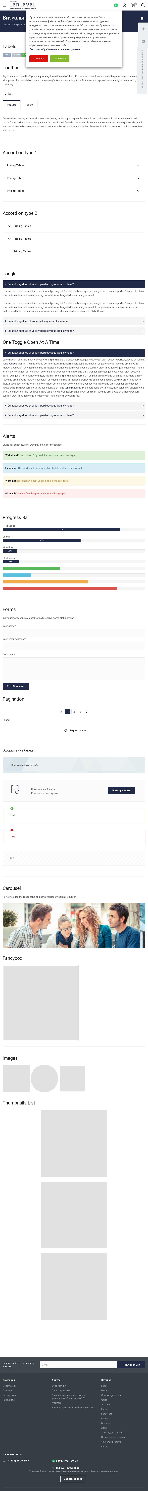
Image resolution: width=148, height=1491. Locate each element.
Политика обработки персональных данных (54, 49)
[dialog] (74, 745)
